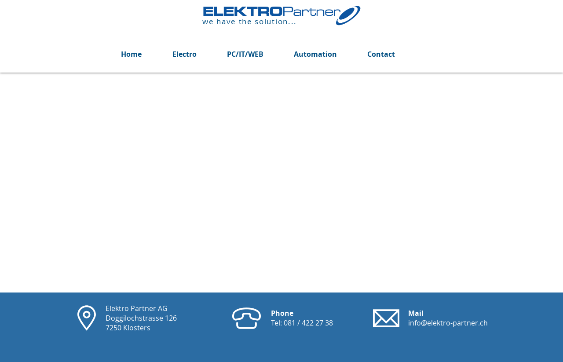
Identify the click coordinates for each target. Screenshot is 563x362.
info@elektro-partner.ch (448, 323)
